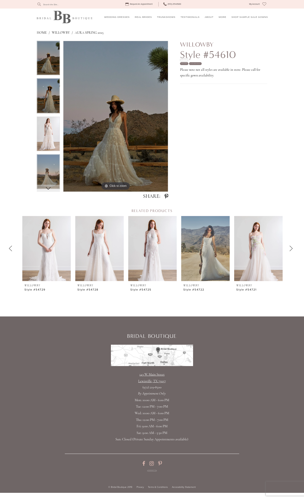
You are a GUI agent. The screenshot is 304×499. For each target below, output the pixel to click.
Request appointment (201, 82)
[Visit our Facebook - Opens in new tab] (143, 463)
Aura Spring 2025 (89, 33)
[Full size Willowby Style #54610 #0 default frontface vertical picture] (115, 116)
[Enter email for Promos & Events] (152, 474)
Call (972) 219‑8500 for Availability (210, 98)
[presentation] (46, 248)
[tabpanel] (48, 59)
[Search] (59, 4)
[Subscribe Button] (171, 474)
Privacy (140, 493)
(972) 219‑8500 (152, 387)
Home (42, 33)
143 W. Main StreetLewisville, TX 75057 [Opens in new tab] (152, 378)
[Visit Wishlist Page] (264, 4)
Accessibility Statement (184, 493)
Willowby (61, 33)
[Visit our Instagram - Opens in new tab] (151, 463)
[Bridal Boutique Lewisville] (64, 17)
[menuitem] (139, 4)
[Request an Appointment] (139, 4)
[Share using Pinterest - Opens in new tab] (166, 196)
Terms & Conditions (158, 493)
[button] (254, 4)
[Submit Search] (39, 4)
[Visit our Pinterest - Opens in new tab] (160, 463)
